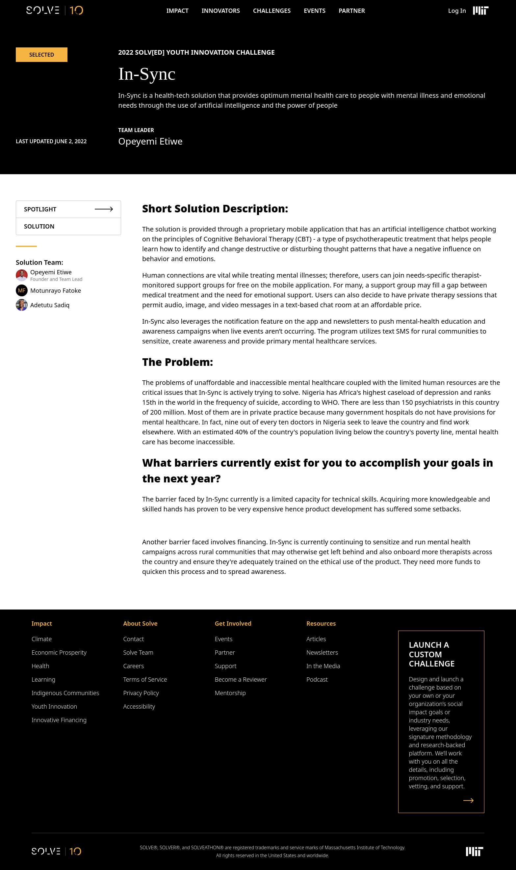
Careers (133, 666)
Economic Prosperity (59, 652)
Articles (316, 639)
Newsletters (322, 652)
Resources (321, 623)
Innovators (221, 10)
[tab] (68, 209)
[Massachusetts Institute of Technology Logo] (480, 10)
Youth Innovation (54, 706)
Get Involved (233, 623)
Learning (43, 679)
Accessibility (139, 706)
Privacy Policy (141, 693)
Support (226, 666)
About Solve (140, 623)
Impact (178, 10)
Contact (133, 639)
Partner (352, 10)
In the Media (323, 666)
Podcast (317, 679)
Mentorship (230, 693)
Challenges (272, 10)
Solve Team (138, 652)
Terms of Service (145, 679)
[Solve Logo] (54, 10)
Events (314, 10)
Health (40, 666)
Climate (42, 639)
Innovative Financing (59, 720)
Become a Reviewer (241, 679)
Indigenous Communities (65, 693)
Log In (457, 10)
